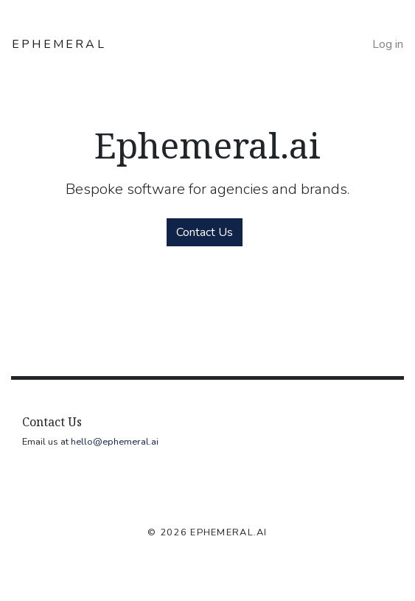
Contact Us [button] (204, 232)
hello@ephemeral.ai (114, 441)
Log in (387, 44)
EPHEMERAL (59, 44)
